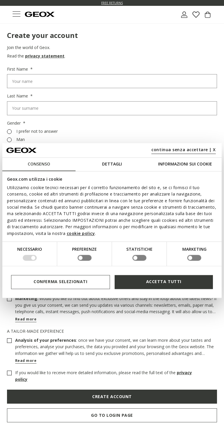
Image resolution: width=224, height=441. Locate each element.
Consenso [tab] (39, 164)
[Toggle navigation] (16, 15)
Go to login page (112, 415)
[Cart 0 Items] (207, 17)
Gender (14, 123)
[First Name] (112, 81)
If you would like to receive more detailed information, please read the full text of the (103, 376)
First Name (18, 69)
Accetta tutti (163, 282)
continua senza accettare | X (183, 150)
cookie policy (81, 233)
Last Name (18, 96)
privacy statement (44, 56)
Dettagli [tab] (112, 164)
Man (20, 139)
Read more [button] (25, 319)
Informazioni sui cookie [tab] (185, 164)
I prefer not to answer (37, 131)
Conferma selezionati (60, 282)
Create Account (112, 396)
